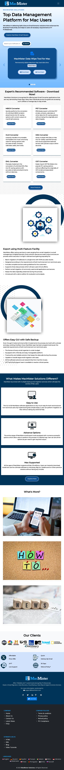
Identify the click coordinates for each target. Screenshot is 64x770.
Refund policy (43, 718)
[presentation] (4, 65)
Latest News (10, 721)
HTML (8, 740)
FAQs (8, 724)
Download (24, 72)
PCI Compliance (43, 721)
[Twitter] (28, 694)
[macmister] (36, 678)
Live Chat (32, 699)
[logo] (15, 3)
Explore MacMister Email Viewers (17, 35)
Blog (7, 745)
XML (7, 742)
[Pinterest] (36, 695)
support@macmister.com (33, 690)
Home (8, 713)
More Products (35, 187)
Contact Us (10, 718)
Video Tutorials (11, 747)
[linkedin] (32, 694)
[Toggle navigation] (58, 3)
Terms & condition (44, 713)
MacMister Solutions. (28, 768)
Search (26, 43)
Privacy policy (43, 716)
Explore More (32, 479)
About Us (9, 716)
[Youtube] (41, 694)
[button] (29, 84)
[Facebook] (23, 694)
